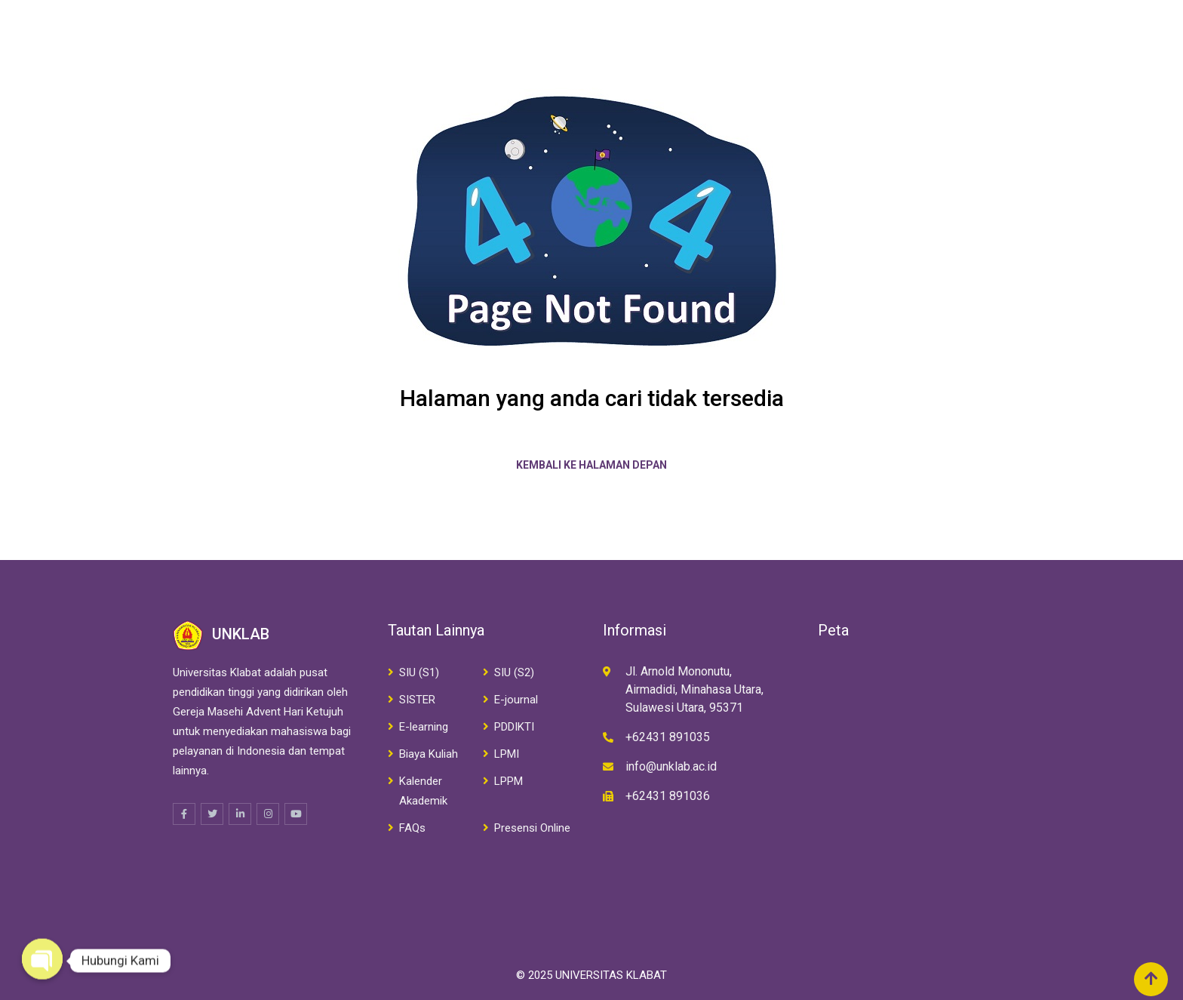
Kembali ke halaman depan (591, 465)
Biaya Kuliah (428, 754)
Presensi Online (532, 828)
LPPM (508, 781)
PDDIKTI (514, 727)
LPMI (506, 754)
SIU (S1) (419, 672)
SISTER (417, 699)
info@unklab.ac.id (671, 766)
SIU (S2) (514, 672)
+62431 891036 (667, 796)
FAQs (412, 828)
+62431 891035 (667, 737)
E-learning (423, 727)
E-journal (516, 699)
